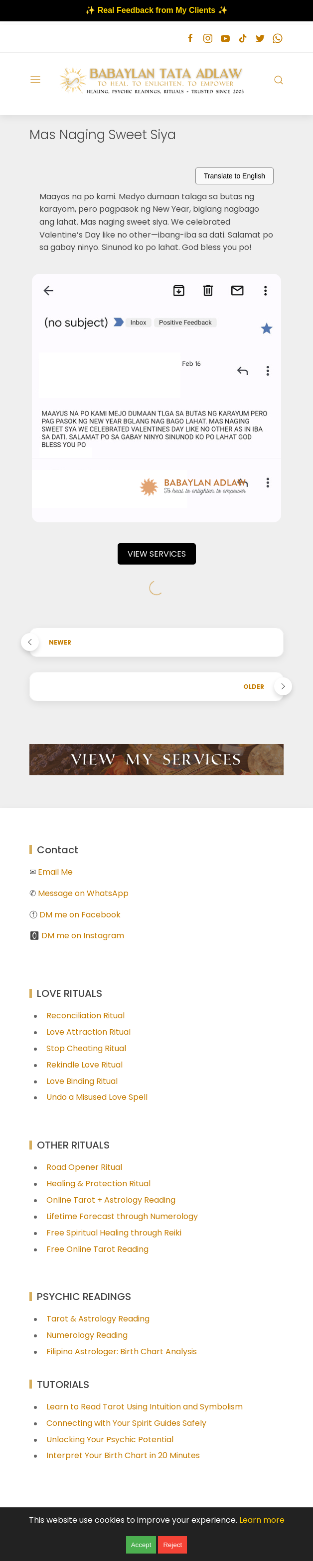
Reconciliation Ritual (85, 1015)
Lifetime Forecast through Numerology (122, 1216)
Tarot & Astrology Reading (98, 1318)
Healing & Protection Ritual (98, 1183)
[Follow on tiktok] (242, 38)
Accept (141, 1545)
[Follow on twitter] (260, 38)
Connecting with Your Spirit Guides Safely (126, 1423)
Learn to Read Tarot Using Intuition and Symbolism (144, 1406)
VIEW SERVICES (157, 554)
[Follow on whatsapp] (277, 38)
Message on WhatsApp (83, 893)
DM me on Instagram (82, 935)
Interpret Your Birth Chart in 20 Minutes (123, 1455)
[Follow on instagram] (207, 38)
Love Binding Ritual (82, 1081)
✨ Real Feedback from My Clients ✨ (156, 10)
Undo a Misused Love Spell (97, 1097)
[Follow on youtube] (225, 38)
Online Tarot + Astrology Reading (110, 1200)
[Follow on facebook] (190, 38)
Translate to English (234, 176)
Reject (172, 1545)
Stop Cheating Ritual (86, 1048)
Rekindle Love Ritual (84, 1064)
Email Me (55, 872)
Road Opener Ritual (84, 1167)
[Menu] (35, 80)
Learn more (262, 1520)
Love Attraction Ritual (88, 1032)
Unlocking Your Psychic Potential (109, 1439)
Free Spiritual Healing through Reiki (113, 1232)
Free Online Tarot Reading (97, 1249)
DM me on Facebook (80, 914)
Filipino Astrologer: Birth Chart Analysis (121, 1351)
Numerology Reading (87, 1335)
